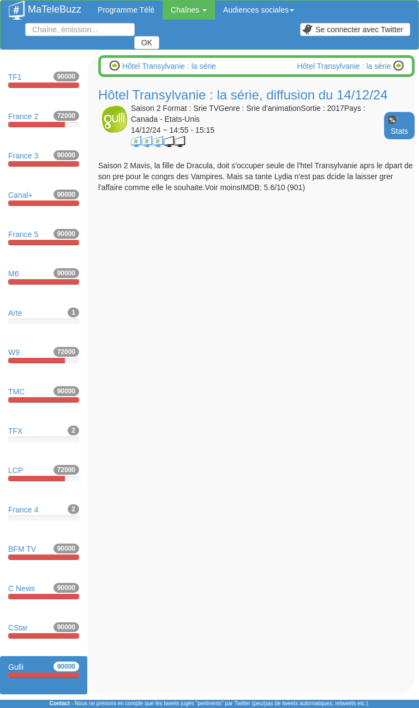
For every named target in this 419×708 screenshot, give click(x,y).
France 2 (43, 119)
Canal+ (43, 198)
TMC (43, 394)
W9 (43, 355)
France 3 (43, 158)
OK (146, 42)
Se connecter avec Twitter (352, 29)
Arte (43, 316)
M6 (43, 276)
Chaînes (189, 9)
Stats (399, 131)
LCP (43, 473)
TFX (43, 434)
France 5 (43, 237)
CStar (43, 630)
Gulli (43, 670)
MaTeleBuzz (45, 6)
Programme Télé (126, 9)
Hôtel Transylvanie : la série (168, 66)
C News (43, 591)
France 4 (43, 512)
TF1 (43, 80)
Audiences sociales (258, 9)
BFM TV (43, 552)
